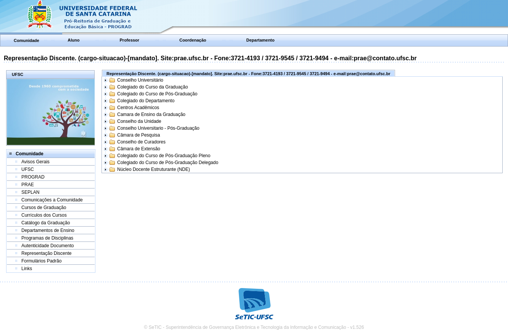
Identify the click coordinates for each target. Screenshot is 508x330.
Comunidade (26, 40)
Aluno (73, 40)
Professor (129, 40)
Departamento (260, 40)
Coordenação (192, 40)
